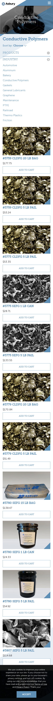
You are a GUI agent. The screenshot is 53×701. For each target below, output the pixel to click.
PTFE (6, 105)
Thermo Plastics (12, 115)
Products (11, 52)
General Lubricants (14, 90)
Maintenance (11, 100)
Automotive (10, 65)
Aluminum (9, 70)
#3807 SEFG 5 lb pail (18, 650)
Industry (10, 59)
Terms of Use (41, 684)
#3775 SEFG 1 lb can (18, 306)
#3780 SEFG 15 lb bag (19, 503)
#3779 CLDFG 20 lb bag (20, 404)
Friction (7, 120)
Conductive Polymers (16, 80)
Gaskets (7, 85)
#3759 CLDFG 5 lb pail (19, 207)
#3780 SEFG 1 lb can (18, 552)
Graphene (9, 95)
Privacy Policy (22, 687)
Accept (26, 694)
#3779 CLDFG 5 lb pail (19, 453)
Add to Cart (26, 170)
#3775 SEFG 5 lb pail (18, 355)
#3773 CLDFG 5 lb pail (19, 257)
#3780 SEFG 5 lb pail (18, 601)
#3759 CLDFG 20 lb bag (20, 158)
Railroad (8, 110)
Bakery (7, 75)
